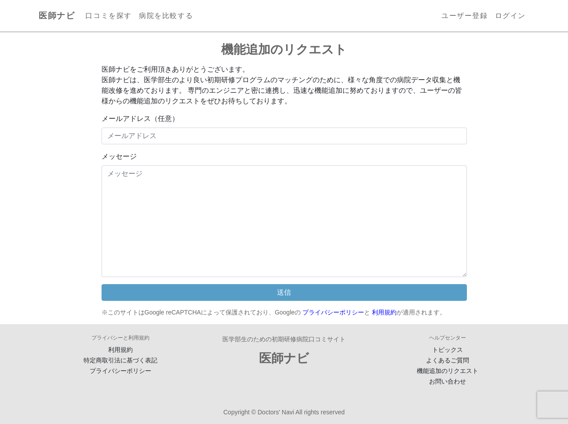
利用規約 (384, 312)
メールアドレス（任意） (140, 118)
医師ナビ (57, 15)
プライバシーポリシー (333, 312)
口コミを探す (108, 15)
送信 (284, 292)
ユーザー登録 (464, 15)
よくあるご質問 (447, 360)
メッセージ (119, 156)
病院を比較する (166, 15)
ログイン (510, 15)
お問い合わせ (447, 381)
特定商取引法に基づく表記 (120, 360)
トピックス (447, 349)
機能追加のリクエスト (447, 370)
